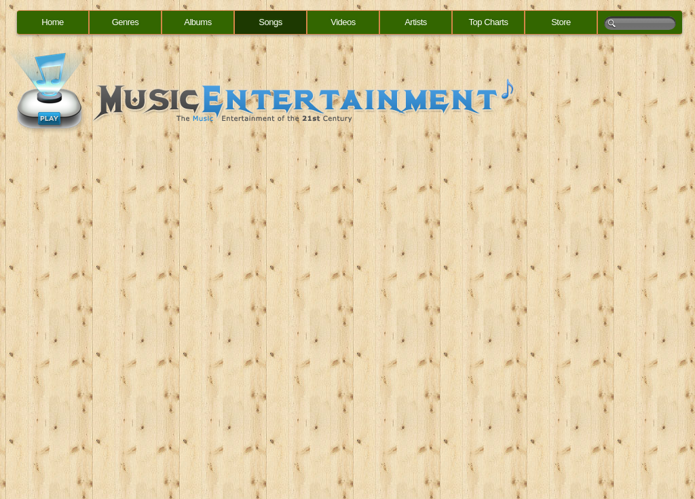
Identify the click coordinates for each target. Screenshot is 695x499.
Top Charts (488, 22)
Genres (125, 22)
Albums (197, 22)
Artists (416, 22)
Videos (343, 22)
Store (561, 22)
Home (52, 22)
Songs (270, 22)
